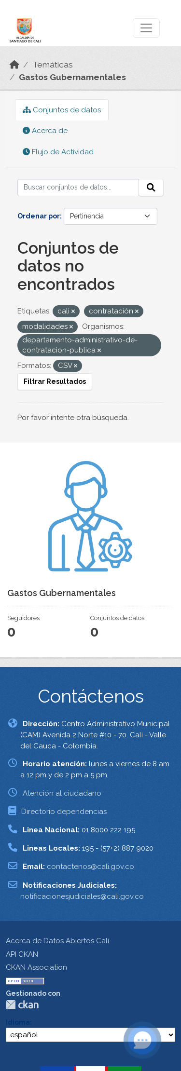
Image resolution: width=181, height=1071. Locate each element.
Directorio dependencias (64, 811)
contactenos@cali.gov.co (90, 866)
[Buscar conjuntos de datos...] (78, 187)
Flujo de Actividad (58, 152)
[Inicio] (14, 64)
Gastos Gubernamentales (72, 77)
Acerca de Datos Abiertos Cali (57, 940)
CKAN (22, 1005)
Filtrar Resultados (55, 381)
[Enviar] (151, 187)
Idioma (18, 1022)
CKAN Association (36, 967)
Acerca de (45, 130)
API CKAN (22, 954)
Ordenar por (38, 216)
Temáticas (52, 64)
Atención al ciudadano (62, 793)
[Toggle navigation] (146, 28)
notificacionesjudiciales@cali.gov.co (82, 896)
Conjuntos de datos (62, 110)
